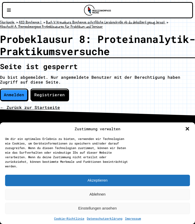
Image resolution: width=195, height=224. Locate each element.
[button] (187, 128)
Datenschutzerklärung (104, 218)
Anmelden (14, 94)
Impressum (133, 218)
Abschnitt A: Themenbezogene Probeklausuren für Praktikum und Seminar (51, 26)
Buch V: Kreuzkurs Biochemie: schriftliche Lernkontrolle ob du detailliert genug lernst (106, 22)
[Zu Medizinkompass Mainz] (97, 10)
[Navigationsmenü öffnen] (9, 10)
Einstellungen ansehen (97, 208)
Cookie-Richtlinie (69, 218)
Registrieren (49, 94)
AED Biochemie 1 (30, 22)
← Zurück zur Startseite (30, 107)
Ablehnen (97, 194)
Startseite (7, 22)
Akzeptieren (97, 180)
